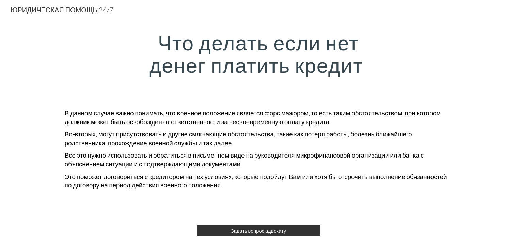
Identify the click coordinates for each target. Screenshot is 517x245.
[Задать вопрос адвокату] (258, 231)
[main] (258, 54)
